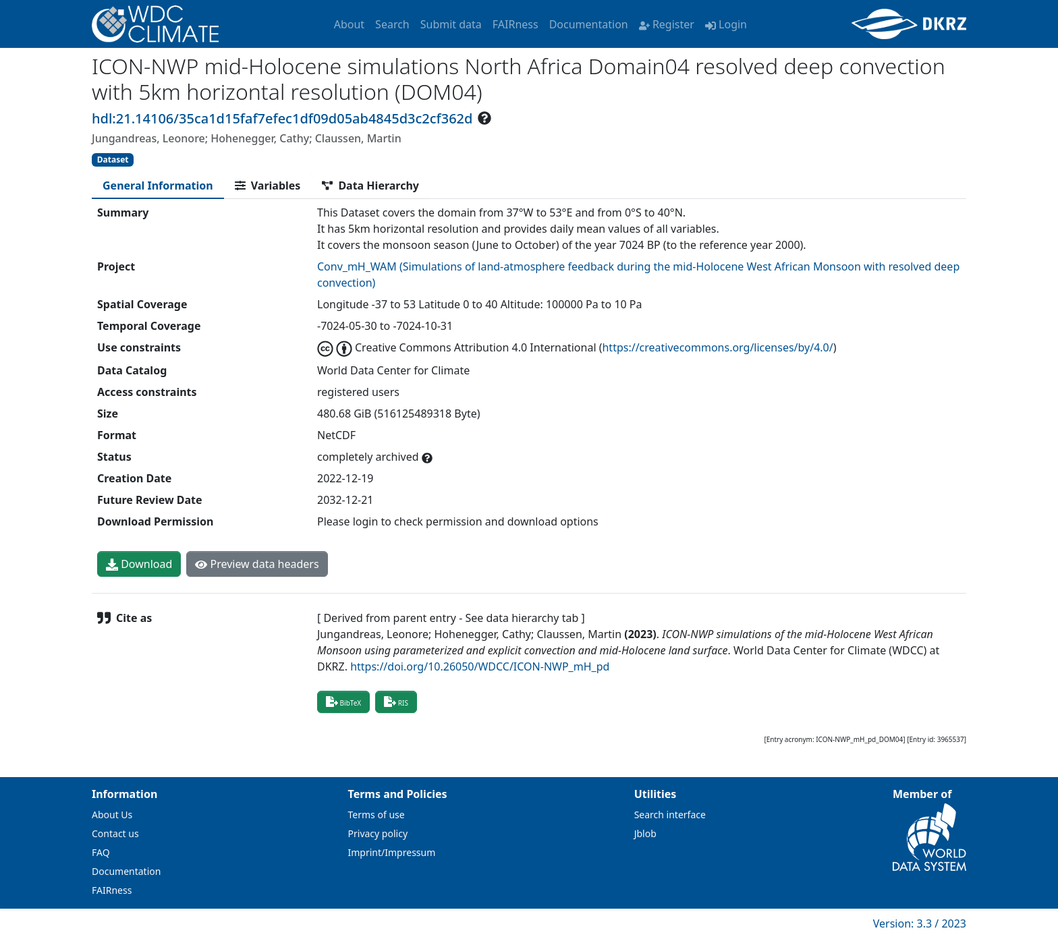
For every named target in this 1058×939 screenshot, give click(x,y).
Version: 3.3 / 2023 (919, 923)
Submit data (451, 24)
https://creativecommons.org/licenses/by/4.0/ (717, 347)
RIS (396, 701)
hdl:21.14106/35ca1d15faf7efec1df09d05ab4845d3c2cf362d (282, 118)
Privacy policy (378, 833)
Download (139, 564)
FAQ (101, 852)
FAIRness (515, 24)
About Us (112, 814)
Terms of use (376, 814)
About (349, 24)
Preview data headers (256, 564)
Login (726, 24)
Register (666, 24)
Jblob (645, 833)
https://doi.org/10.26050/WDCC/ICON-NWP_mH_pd (479, 666)
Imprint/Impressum (392, 852)
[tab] (158, 185)
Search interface (670, 814)
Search (392, 24)
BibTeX (343, 701)
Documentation (588, 24)
